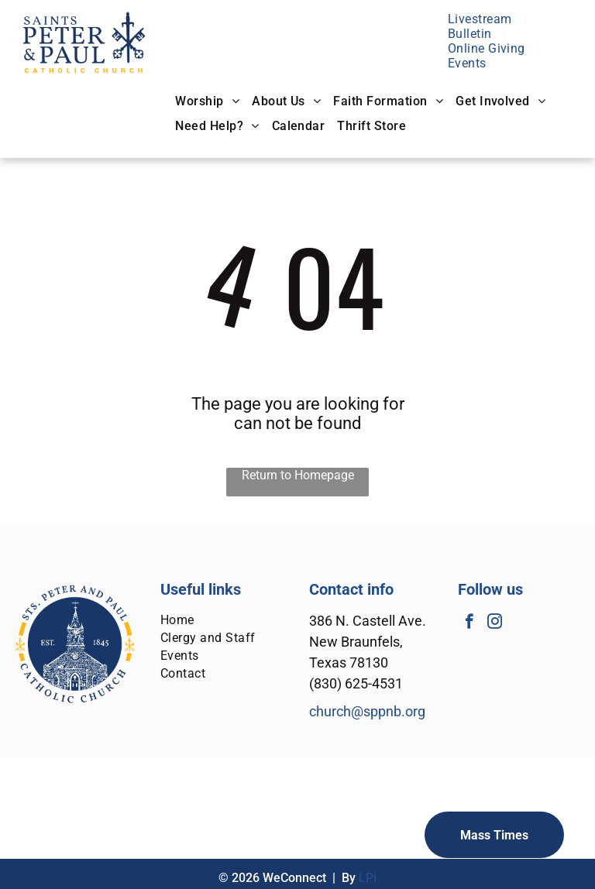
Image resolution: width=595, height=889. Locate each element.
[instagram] (494, 623)
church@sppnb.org (367, 711)
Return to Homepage (298, 475)
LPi (368, 877)
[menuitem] (481, 19)
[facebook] (469, 623)
